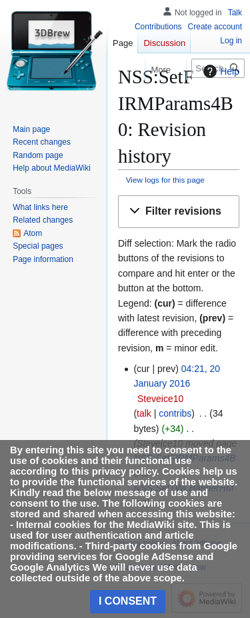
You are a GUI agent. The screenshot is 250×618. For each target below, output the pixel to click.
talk (144, 413)
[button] (178, 212)
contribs (175, 413)
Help (219, 71)
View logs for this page (165, 179)
